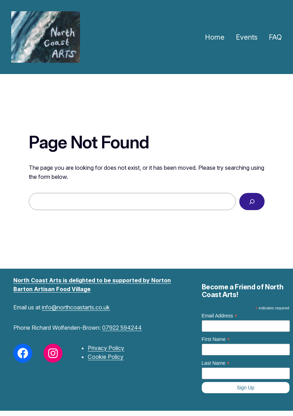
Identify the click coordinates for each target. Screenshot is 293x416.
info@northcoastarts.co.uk (76, 307)
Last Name (216, 363)
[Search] (251, 201)
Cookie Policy (106, 356)
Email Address (220, 316)
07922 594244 (122, 327)
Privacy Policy (106, 347)
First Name (216, 339)
